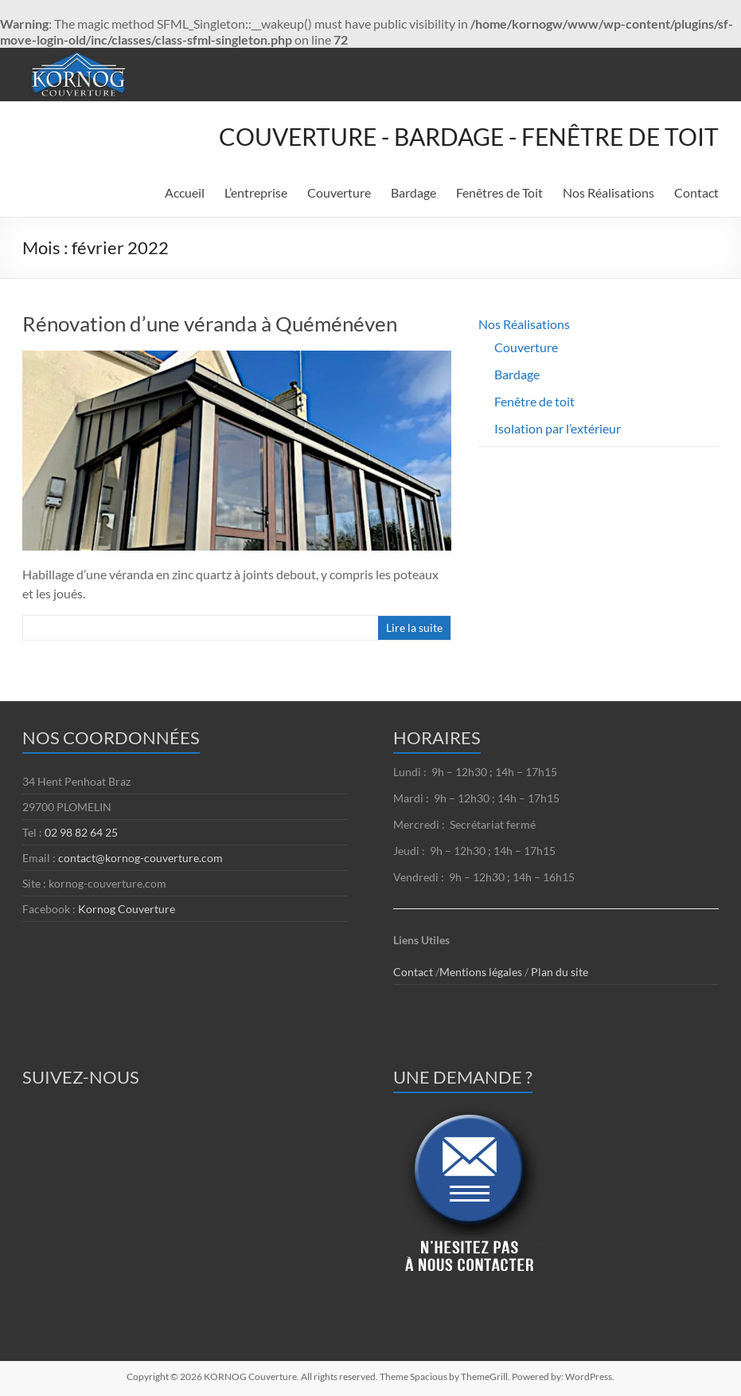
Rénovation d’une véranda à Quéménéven (209, 323)
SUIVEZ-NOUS (80, 1077)
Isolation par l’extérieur (557, 428)
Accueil (185, 192)
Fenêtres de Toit (499, 192)
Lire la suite (414, 627)
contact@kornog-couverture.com (140, 858)
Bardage (413, 192)
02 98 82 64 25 (81, 832)
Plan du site (559, 971)
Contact (696, 192)
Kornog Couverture (126, 909)
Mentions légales (482, 971)
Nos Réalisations (608, 192)
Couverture (339, 192)
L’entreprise (255, 192)
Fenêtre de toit (534, 401)
